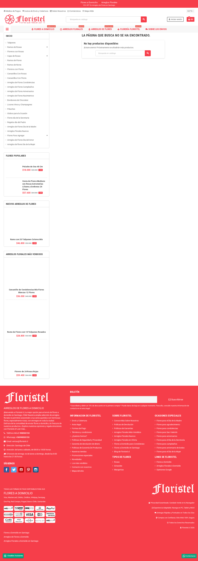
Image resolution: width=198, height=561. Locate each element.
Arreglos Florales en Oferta (125, 440)
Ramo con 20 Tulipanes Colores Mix (26, 239)
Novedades (77, 459)
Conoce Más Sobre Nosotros (126, 421)
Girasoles (118, 466)
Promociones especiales (82, 455)
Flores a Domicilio (164, 462)
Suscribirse (175, 399)
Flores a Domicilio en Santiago (127, 448)
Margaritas (119, 470)
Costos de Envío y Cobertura (35, 11)
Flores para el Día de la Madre (169, 421)
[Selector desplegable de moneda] (190, 11)
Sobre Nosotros (58, 11)
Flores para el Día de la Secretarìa (171, 440)
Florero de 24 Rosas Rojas (26, 371)
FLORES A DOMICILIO (18, 493)
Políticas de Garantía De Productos (87, 448)
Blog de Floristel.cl (122, 451)
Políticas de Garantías (123, 428)
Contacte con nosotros (81, 467)
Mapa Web (88, 11)
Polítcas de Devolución (123, 424)
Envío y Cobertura (79, 421)
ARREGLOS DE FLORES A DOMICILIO (24, 408)
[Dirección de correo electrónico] (113, 399)
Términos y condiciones (82, 432)
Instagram (36, 469)
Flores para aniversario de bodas (170, 448)
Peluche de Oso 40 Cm (32, 166)
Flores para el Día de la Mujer (169, 451)
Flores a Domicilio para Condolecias (129, 444)
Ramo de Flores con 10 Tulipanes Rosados (26, 332)
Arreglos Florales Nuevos (124, 436)
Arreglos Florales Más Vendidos (127, 432)
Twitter (14, 469)
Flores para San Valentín (167, 432)
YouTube (21, 469)
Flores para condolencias (167, 428)
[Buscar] (106, 19)
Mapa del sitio (78, 471)
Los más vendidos (79, 463)
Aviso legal (76, 424)
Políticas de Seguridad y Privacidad (87, 440)
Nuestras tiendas (79, 451)
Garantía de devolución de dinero (86, 444)
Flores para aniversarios (167, 436)
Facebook (6, 469)
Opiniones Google (164, 470)
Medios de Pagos (12, 11)
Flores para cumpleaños (167, 444)
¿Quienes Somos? (79, 436)
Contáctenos (74, 11)
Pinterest (28, 469)
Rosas (117, 462)
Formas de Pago (79, 428)
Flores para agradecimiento (168, 424)
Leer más (21, 429)
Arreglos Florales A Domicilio (169, 466)
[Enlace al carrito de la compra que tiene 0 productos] (190, 19)
